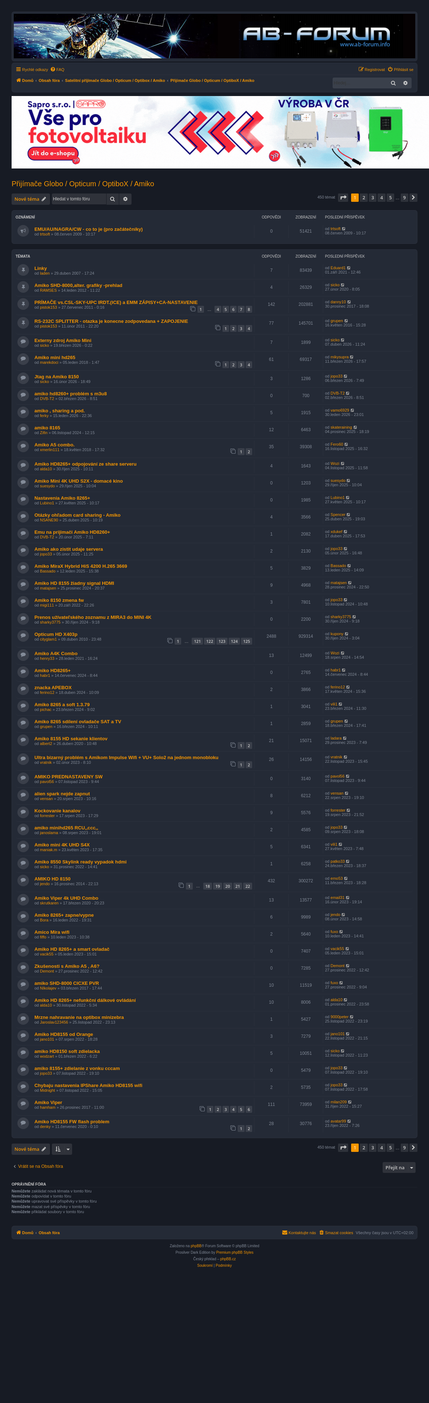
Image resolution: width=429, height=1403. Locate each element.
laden (45, 273)
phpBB (196, 1246)
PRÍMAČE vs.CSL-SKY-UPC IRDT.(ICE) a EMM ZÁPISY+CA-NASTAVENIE (116, 302)
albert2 (46, 743)
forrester (47, 815)
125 (246, 641)
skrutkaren (49, 903)
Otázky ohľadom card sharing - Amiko (77, 515)
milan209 (338, 1102)
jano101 (47, 1039)
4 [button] (381, 197)
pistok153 (48, 307)
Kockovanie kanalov (57, 810)
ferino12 (47, 692)
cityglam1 (48, 639)
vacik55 (46, 954)
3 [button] (372, 197)
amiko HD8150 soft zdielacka (67, 1051)
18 (207, 886)
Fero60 (336, 444)
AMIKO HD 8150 (52, 879)
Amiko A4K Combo (56, 653)
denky (45, 1126)
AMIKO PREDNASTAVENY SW (68, 776)
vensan (46, 798)
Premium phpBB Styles (235, 1252)
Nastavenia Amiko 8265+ (62, 498)
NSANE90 (49, 520)
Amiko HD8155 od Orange (63, 1034)
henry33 (47, 658)
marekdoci (49, 362)
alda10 (46, 469)
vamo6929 (339, 410)
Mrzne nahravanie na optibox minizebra (79, 1017)
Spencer (337, 514)
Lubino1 (47, 503)
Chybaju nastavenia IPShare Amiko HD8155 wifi (88, 1085)
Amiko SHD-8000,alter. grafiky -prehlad (78, 285)
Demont (47, 971)
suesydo (47, 486)
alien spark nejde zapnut (62, 793)
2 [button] (363, 197)
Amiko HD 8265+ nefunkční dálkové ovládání (85, 1000)
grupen (336, 321)
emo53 (336, 878)
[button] (343, 197)
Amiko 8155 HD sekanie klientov (71, 738)
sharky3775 (50, 622)
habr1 (45, 675)
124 (234, 641)
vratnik (45, 762)
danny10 (338, 302)
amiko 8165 (47, 427)
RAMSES (48, 290)
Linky (40, 268)
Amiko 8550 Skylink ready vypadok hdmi (80, 862)
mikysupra (339, 357)
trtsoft (45, 234)
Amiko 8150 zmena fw (59, 600)
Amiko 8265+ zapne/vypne (64, 915)
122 (209, 641)
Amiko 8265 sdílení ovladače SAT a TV (77, 721)
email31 (337, 897)
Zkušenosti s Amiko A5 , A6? (67, 966)
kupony (336, 634)
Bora (44, 920)
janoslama (49, 832)
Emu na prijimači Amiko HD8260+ (72, 532)
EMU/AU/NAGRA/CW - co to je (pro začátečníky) (88, 229)
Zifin (43, 432)
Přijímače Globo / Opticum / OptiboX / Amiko (83, 184)
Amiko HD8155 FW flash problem (71, 1121)
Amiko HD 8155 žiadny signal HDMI (74, 583)
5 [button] (390, 197)
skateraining (341, 427)
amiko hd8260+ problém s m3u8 (70, 393)
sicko (335, 285)
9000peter (339, 1017)
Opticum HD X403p (56, 634)
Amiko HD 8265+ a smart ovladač (71, 949)
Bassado (47, 571)
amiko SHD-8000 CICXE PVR (66, 983)
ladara (336, 738)
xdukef (336, 531)
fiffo (43, 937)
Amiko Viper (48, 1102)
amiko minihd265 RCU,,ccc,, (66, 827)
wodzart (47, 1056)
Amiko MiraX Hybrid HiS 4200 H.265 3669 (80, 566)
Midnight (47, 1090)
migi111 (47, 605)
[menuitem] (57, 69)
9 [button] (404, 197)
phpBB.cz (228, 1259)
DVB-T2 (47, 398)
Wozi (334, 463)
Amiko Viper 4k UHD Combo (66, 898)
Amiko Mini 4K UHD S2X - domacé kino (78, 481)
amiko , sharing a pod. (59, 410)
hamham (47, 1107)
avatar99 (338, 1121)
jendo (45, 884)
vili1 (333, 704)
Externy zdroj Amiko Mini (62, 340)
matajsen (48, 588)
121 (197, 641)
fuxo (334, 931)
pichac (45, 709)
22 (247, 886)
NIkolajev (48, 988)
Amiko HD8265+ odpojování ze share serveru (85, 464)
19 (217, 886)
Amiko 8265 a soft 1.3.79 (61, 704)
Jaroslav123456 (54, 1022)
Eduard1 (338, 268)
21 (238, 886)
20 (227, 886)
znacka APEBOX (53, 687)
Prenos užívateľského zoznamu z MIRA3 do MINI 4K (92, 617)
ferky (44, 415)
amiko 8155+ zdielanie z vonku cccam (77, 1068)
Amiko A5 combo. (54, 444)
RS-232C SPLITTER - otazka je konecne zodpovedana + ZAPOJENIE (111, 321)
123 (221, 641)
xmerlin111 (49, 449)
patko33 (337, 861)
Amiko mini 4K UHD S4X (61, 845)
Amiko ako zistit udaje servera (68, 549)
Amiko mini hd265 (54, 357)
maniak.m (48, 850)
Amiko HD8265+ (52, 670)
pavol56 (47, 781)
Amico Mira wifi (52, 932)
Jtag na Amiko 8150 (56, 376)
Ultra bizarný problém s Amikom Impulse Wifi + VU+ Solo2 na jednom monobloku (126, 757)
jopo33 (336, 376)
